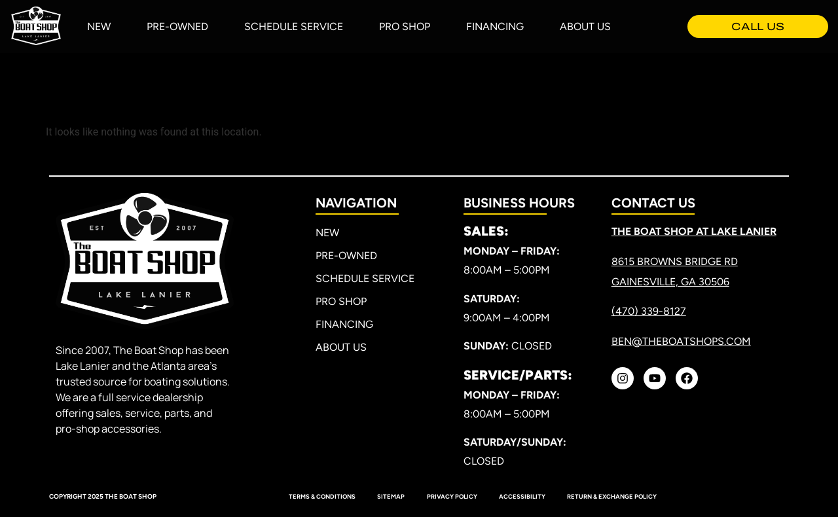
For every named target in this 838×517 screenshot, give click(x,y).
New (99, 26)
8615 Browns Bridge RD (674, 261)
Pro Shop (404, 26)
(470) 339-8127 (648, 311)
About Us (585, 26)
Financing (495, 26)
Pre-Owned (177, 26)
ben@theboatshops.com (681, 341)
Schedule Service (293, 26)
